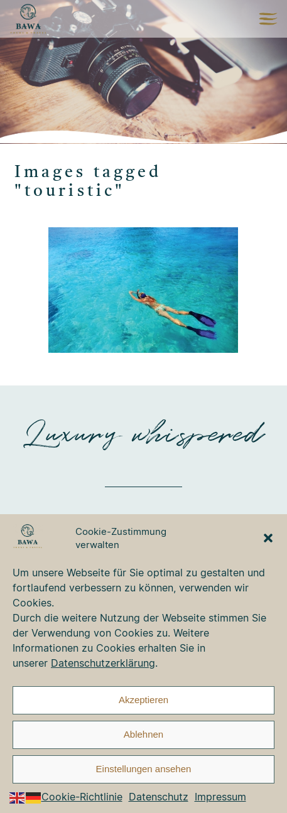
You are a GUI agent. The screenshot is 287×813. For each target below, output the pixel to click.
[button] (268, 538)
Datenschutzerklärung (103, 663)
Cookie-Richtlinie (81, 796)
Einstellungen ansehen (144, 768)
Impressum (220, 796)
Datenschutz (158, 796)
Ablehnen (143, 734)
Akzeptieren (143, 699)
